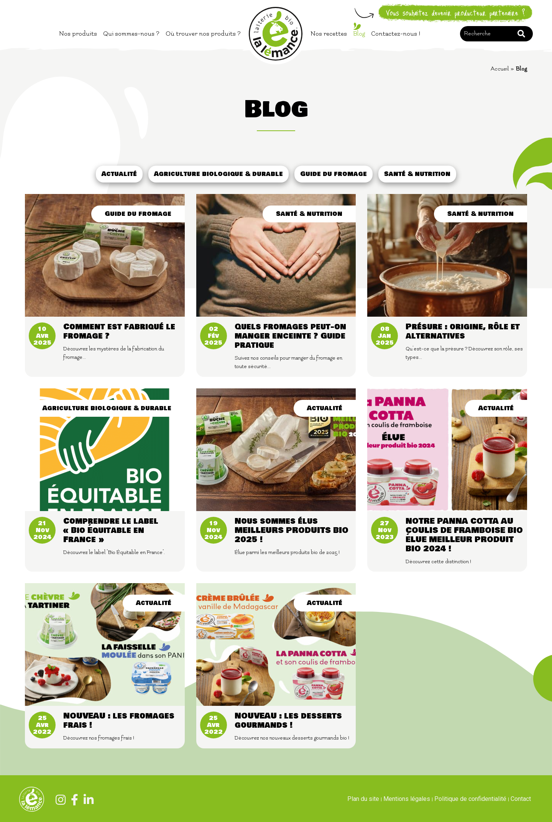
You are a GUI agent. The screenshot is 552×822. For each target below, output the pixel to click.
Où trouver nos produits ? (203, 33)
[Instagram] (59, 801)
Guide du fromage (333, 174)
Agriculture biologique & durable (218, 174)
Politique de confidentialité (470, 798)
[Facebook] (72, 801)
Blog (359, 33)
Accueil (500, 69)
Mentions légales (406, 798)
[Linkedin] (87, 801)
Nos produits (78, 33)
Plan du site (363, 798)
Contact (521, 798)
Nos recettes (328, 33)
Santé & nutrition (417, 174)
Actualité (119, 174)
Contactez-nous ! (396, 33)
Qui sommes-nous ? (131, 33)
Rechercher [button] (521, 34)
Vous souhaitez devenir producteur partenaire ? (455, 13)
